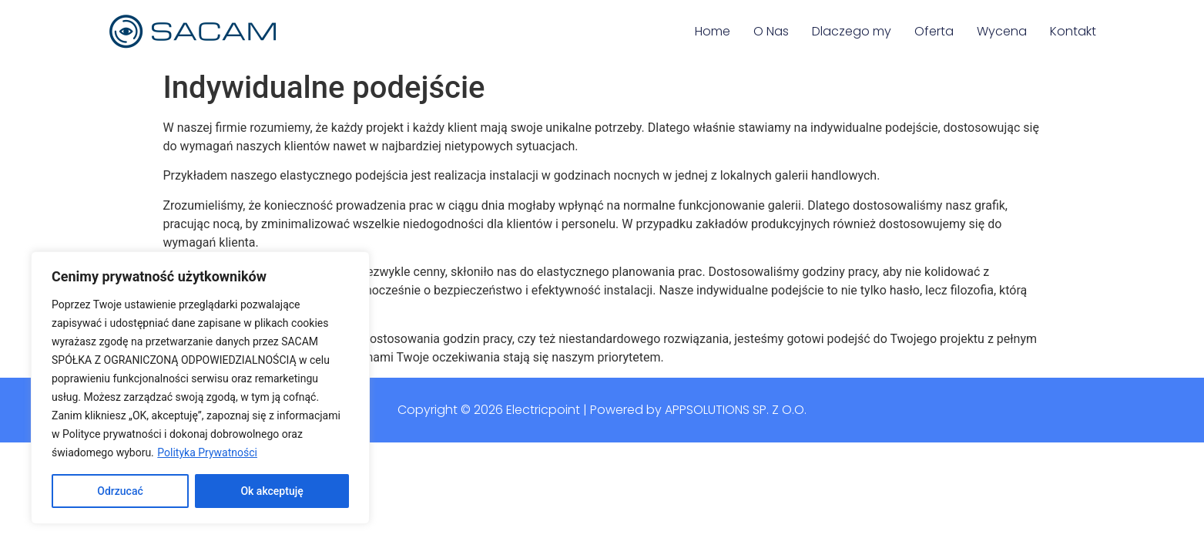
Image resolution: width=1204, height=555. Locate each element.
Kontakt (1073, 31)
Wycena (1002, 31)
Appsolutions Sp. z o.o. (736, 410)
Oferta (934, 31)
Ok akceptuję (271, 491)
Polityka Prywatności (207, 452)
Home (712, 31)
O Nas (771, 31)
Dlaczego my (851, 31)
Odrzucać (120, 491)
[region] (200, 387)
